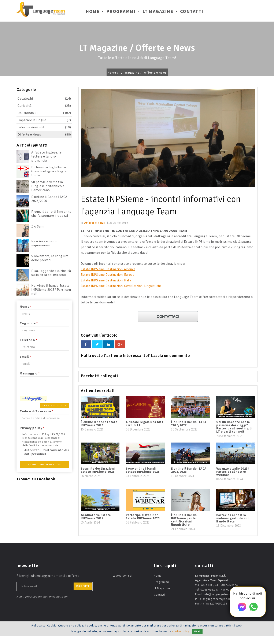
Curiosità (44, 105)
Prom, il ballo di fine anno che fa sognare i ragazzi (51, 213)
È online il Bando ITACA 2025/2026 (49, 199)
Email (25, 356)
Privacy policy (32, 428)
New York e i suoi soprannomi (44, 243)
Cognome (29, 323)
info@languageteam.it (219, 594)
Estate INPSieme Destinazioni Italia (109, 280)
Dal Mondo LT (44, 112)
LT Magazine (157, 12)
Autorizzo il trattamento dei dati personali (46, 452)
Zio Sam (37, 226)
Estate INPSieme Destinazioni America (111, 269)
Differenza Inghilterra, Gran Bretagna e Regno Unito (49, 171)
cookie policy (181, 631)
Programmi (121, 12)
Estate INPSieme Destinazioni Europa (110, 274)
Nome (26, 306)
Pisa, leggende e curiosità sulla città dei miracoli (51, 273)
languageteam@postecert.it (221, 598)
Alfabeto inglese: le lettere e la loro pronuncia (46, 156)
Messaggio (30, 373)
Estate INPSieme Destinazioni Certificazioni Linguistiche (125, 285)
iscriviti (82, 585)
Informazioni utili (44, 127)
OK (198, 631)
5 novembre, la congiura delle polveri (49, 258)
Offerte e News (155, 72)
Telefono (28, 340)
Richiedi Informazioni (44, 464)
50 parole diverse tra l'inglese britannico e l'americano (47, 186)
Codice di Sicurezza (36, 411)
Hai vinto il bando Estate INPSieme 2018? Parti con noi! (51, 289)
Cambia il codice (54, 405)
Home (92, 12)
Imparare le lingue (44, 120)
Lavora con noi (122, 575)
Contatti (191, 12)
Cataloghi (44, 98)
